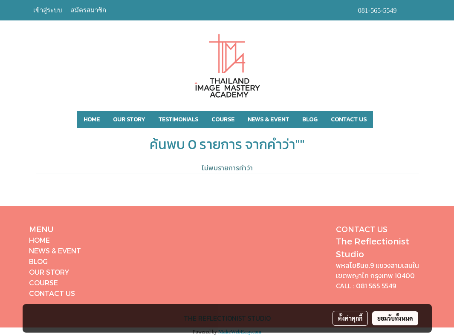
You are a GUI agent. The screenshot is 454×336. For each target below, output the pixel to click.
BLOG (310, 119)
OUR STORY (129, 119)
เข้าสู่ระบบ (47, 10)
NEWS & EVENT (268, 119)
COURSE (222, 119)
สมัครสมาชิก (88, 10)
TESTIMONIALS (178, 119)
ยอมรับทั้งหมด (395, 318)
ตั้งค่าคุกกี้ (350, 318)
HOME (92, 119)
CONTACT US (349, 119)
